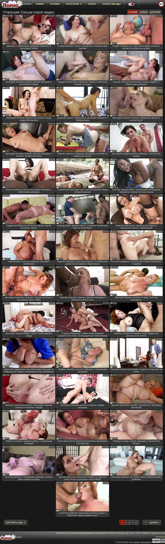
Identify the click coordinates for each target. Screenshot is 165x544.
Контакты (61, 533)
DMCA (146, 533)
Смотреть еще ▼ (15, 522)
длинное (155, 12)
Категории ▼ (74, 4)
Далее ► (155, 522)
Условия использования (80, 533)
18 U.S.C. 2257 (133, 533)
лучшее (55, 4)
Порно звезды (111, 4)
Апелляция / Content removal (109, 533)
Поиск (92, 4)
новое (40, 4)
